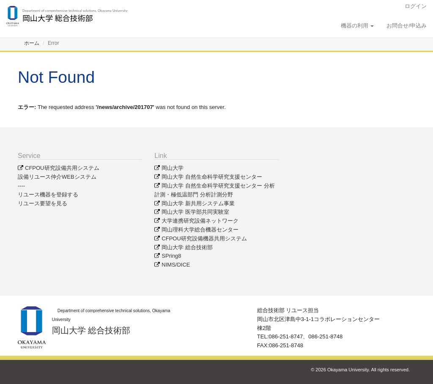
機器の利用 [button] (357, 25)
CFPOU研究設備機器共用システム (204, 238)
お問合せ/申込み (406, 25)
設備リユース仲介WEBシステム (57, 177)
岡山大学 (173, 168)
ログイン (416, 6)
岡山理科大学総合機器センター (200, 229)
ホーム (31, 43)
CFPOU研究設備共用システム (62, 168)
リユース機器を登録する (48, 194)
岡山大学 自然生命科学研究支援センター (212, 177)
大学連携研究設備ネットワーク (200, 221)
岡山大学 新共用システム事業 (198, 203)
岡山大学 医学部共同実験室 (195, 212)
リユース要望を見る (42, 203)
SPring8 (171, 256)
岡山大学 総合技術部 (187, 247)
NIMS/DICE (176, 264)
